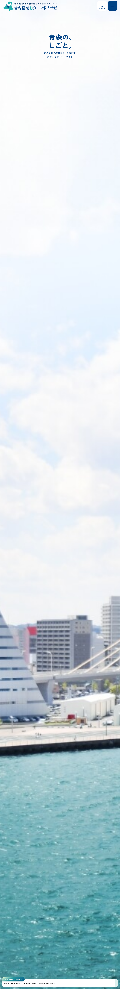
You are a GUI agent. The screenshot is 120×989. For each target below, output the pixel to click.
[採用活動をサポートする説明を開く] (60, 983)
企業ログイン (102, 6)
